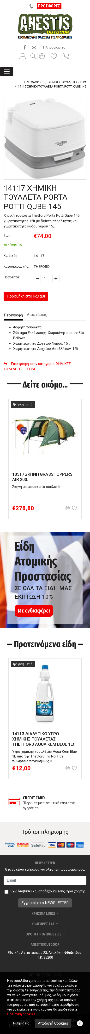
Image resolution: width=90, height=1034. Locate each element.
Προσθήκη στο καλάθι (26, 296)
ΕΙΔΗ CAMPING (33, 82)
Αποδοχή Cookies (53, 1023)
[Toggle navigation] (6, 71)
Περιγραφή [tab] (13, 315)
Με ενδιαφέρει (34, 610)
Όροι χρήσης (76, 891)
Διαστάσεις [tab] (37, 314)
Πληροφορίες (54, 47)
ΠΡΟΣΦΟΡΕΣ (49, 6)
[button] (43, 59)
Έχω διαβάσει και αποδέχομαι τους (48, 891)
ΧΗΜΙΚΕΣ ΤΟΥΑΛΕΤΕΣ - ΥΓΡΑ (67, 82)
